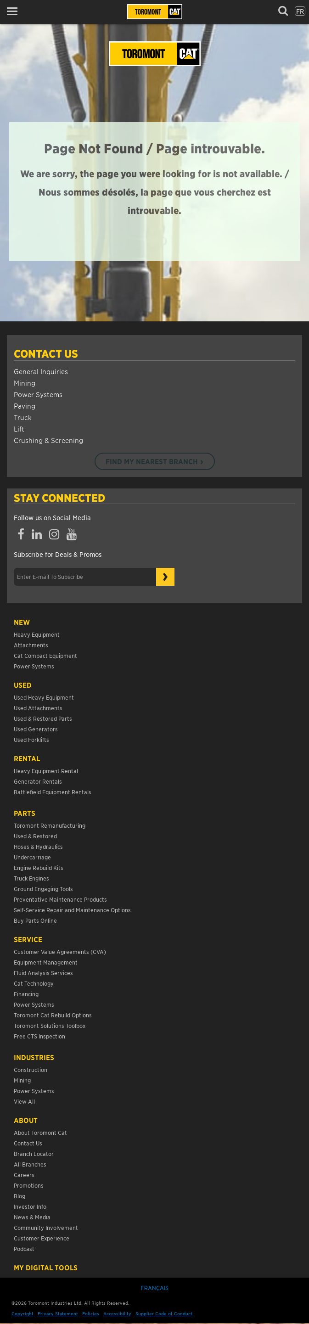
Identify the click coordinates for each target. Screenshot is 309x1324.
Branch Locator (34, 1153)
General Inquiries (41, 371)
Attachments (31, 644)
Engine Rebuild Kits (38, 867)
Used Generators (36, 728)
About (26, 1120)
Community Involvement (46, 1227)
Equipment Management (46, 962)
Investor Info (30, 1206)
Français (155, 1287)
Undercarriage (32, 856)
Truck (23, 417)
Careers (24, 1174)
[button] (15, 11)
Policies (90, 1313)
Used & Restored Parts (43, 718)
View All (24, 1101)
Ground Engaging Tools (43, 888)
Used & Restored (35, 835)
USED (23, 685)
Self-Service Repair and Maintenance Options (72, 909)
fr (300, 11)
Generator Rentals (38, 781)
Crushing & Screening (48, 440)
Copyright (22, 1313)
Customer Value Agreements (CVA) (60, 951)
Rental (27, 758)
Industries (34, 1057)
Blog (19, 1195)
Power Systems (38, 394)
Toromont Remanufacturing (49, 825)
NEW (22, 622)
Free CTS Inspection (39, 1035)
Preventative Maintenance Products (60, 899)
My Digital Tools (46, 1267)
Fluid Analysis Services (43, 972)
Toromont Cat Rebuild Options (53, 1014)
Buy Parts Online (35, 920)
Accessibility (117, 1313)
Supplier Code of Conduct (163, 1313)
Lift (19, 428)
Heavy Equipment (37, 634)
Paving (24, 405)
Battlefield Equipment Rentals (52, 791)
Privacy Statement (58, 1313)
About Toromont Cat (40, 1132)
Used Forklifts (31, 739)
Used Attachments (38, 707)
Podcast (24, 1248)
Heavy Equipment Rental (46, 770)
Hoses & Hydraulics (38, 846)
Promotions (29, 1185)
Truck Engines (31, 878)
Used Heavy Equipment (44, 697)
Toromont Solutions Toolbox (49, 1025)
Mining (24, 382)
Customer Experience (41, 1237)
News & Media (32, 1216)
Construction (30, 1069)
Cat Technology (34, 983)
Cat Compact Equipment (45, 655)
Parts (24, 813)
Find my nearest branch (152, 461)
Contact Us (46, 353)
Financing (26, 993)
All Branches (30, 1164)
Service (28, 939)
